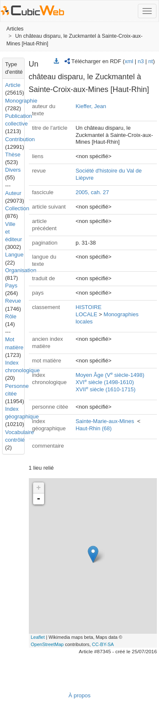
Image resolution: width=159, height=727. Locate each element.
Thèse (12, 154)
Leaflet (38, 637)
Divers (13, 170)
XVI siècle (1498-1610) (104, 382)
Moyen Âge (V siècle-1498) (109, 375)
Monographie (21, 100)
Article (12, 85)
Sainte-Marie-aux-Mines (104, 421)
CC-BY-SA (103, 644)
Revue (13, 301)
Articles (14, 29)
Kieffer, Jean (90, 106)
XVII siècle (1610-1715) (105, 389)
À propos (79, 695)
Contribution (20, 139)
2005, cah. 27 (92, 192)
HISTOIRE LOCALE (88, 311)
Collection (17, 208)
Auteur (13, 193)
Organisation (20, 270)
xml (129, 61)
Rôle (11, 316)
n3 (141, 61)
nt (150, 61)
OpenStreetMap (47, 644)
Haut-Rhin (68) (93, 428)
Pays (11, 285)
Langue (14, 254)
